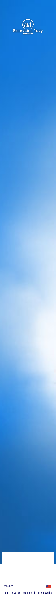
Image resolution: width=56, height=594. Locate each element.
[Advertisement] (28, 569)
